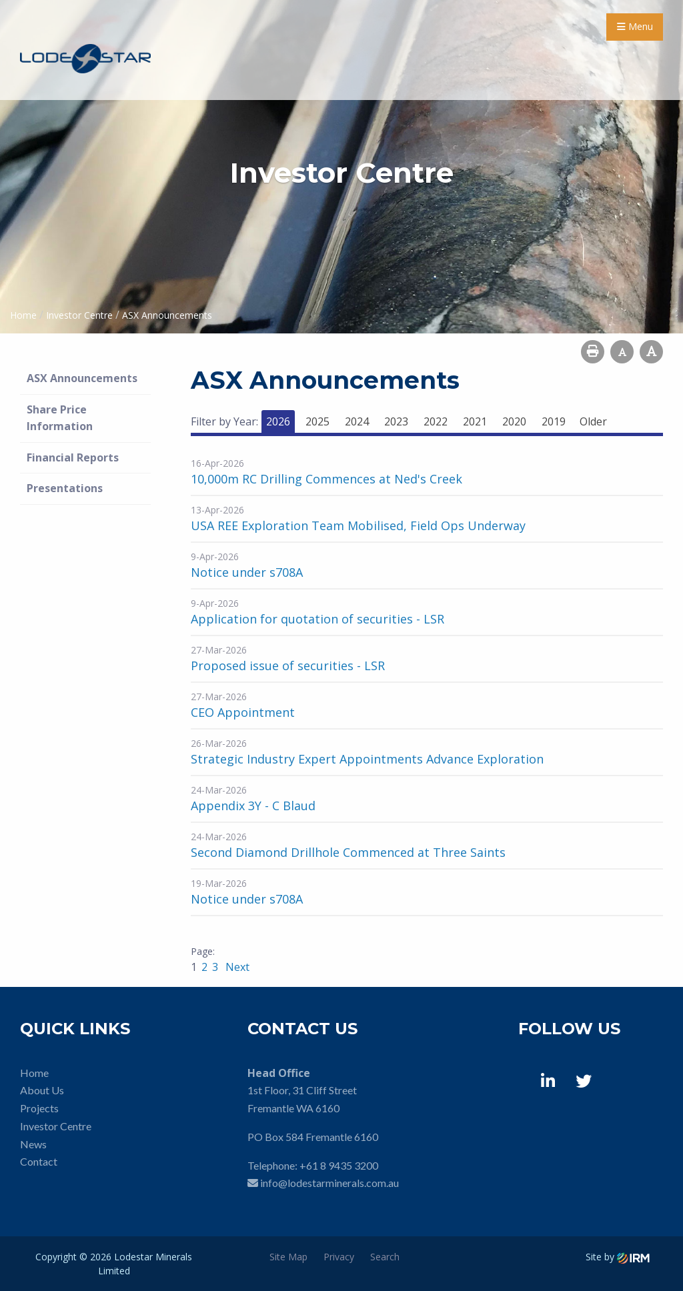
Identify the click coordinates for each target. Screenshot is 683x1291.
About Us (42, 1090)
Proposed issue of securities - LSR (288, 666)
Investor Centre (55, 1126)
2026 (278, 421)
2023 (396, 421)
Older (593, 421)
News (33, 1144)
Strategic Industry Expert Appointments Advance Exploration (367, 759)
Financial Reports (73, 457)
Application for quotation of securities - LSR (317, 619)
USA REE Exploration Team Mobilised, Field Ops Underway (358, 525)
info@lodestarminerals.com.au (329, 1182)
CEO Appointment (243, 712)
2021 (475, 421)
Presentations (65, 488)
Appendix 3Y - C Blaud (253, 806)
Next (236, 967)
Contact (38, 1161)
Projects (39, 1108)
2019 (554, 421)
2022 (436, 421)
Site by (618, 1256)
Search (385, 1256)
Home (34, 1072)
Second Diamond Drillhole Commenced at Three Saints (348, 852)
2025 (317, 421)
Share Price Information (60, 418)
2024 (357, 421)
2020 (514, 421)
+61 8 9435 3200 (338, 1165)
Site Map (288, 1256)
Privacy (338, 1256)
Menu (635, 26)
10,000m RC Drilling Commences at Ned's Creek (326, 479)
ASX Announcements (82, 378)
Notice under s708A (247, 572)
